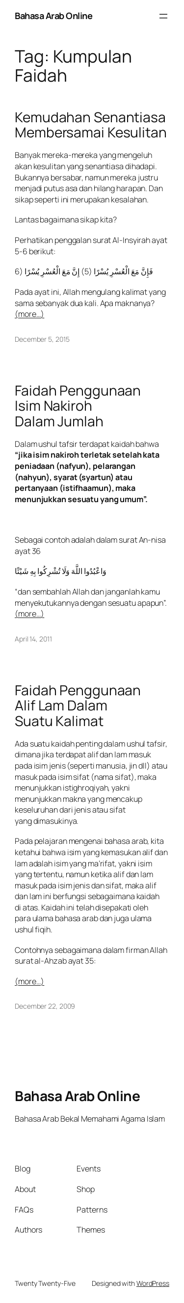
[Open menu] (163, 16)
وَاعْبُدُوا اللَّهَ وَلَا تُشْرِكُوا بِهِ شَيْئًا (60, 571)
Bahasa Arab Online (53, 16)
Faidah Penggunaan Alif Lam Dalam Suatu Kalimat (78, 706)
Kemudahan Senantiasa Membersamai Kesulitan (91, 125)
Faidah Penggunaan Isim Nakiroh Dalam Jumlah (78, 406)
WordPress (152, 1283)
